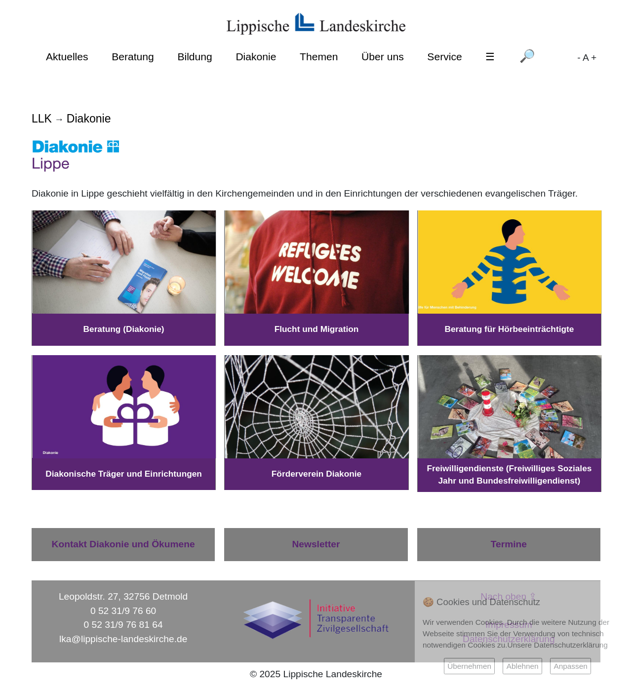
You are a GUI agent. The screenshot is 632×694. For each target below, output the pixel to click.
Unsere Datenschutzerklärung (558, 645)
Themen (319, 56)
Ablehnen (523, 666)
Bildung (194, 56)
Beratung (133, 56)
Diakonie (256, 56)
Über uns (382, 56)
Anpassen (570, 666)
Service (444, 56)
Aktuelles (67, 56)
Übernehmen (469, 666)
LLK (42, 118)
